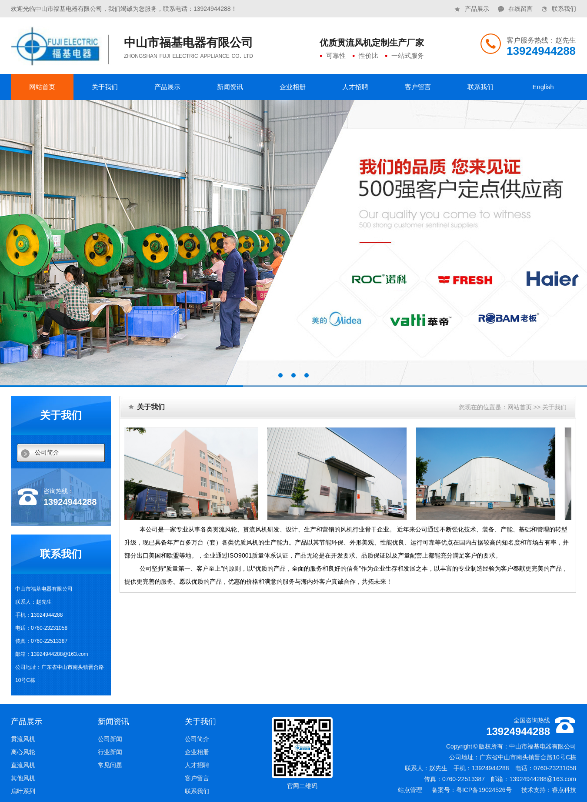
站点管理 (410, 789)
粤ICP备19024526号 (484, 789)
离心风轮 (23, 752)
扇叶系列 (23, 791)
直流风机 (23, 765)
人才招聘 (355, 86)
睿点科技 (564, 789)
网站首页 (42, 86)
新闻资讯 (230, 86)
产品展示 (471, 6)
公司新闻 (110, 738)
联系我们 (558, 6)
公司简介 (47, 452)
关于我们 (105, 86)
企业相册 (293, 86)
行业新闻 (110, 752)
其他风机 (23, 778)
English (543, 86)
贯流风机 (23, 738)
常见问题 (110, 765)
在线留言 (515, 6)
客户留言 (418, 86)
